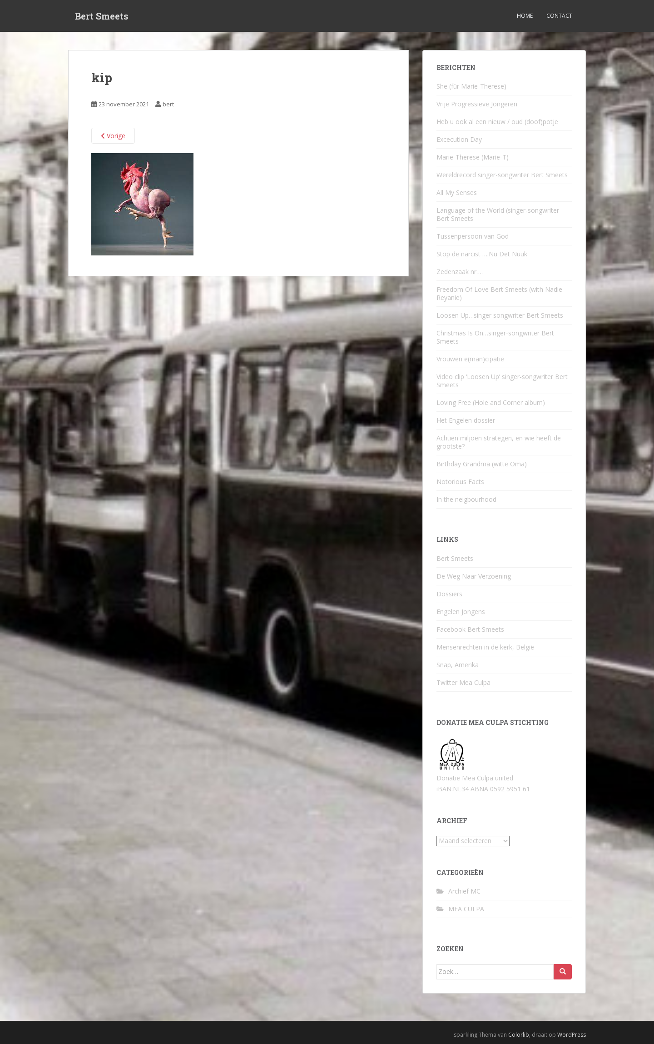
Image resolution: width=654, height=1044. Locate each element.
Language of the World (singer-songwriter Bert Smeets (497, 214)
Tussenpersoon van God (472, 236)
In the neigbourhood (466, 499)
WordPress (571, 1035)
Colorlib (518, 1035)
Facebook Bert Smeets (470, 629)
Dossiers (449, 593)
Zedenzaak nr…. (459, 271)
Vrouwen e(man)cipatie (470, 359)
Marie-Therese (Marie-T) (472, 157)
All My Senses (456, 192)
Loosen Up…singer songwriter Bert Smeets (499, 315)
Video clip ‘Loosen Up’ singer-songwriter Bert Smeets (502, 380)
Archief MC (464, 891)
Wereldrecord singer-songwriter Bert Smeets (502, 174)
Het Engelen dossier (465, 420)
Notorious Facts (460, 481)
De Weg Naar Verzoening (473, 576)
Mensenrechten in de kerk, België (485, 647)
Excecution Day (459, 139)
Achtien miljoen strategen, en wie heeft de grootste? (498, 442)
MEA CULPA (466, 908)
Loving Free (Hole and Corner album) (490, 402)
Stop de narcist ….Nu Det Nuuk (481, 254)
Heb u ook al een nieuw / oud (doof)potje (497, 121)
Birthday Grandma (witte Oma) (481, 464)
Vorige (113, 135)
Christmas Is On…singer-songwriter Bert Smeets (495, 337)
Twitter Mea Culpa (463, 682)
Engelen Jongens (460, 611)
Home (525, 16)
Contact (559, 16)
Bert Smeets (102, 16)
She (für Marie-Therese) (471, 86)
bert (168, 104)
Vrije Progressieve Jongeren (476, 104)
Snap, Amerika (457, 664)
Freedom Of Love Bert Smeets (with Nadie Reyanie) (499, 293)
